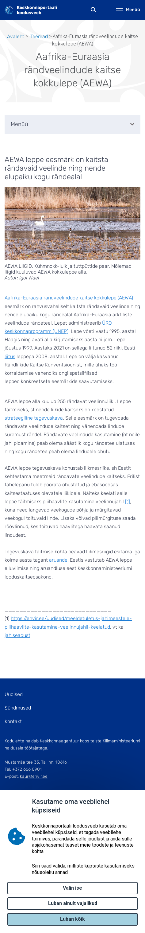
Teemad (39, 36)
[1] (127, 501)
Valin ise (72, 888)
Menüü (128, 9)
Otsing (94, 10)
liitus (10, 356)
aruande (58, 560)
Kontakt (13, 721)
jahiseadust (17, 635)
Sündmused (18, 708)
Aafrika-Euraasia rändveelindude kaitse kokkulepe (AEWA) (69, 298)
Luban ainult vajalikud (72, 903)
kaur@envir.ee (34, 776)
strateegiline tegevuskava (34, 418)
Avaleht (15, 36)
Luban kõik (72, 919)
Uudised (14, 694)
